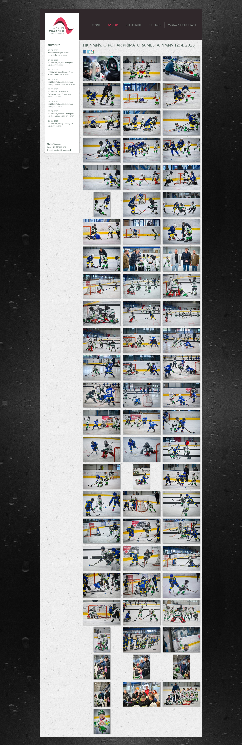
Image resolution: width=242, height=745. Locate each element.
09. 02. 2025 (60, 104)
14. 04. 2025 (60, 72)
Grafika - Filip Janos (156, 740)
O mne (96, 25)
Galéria (113, 25)
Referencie (134, 25)
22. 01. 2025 (61, 113)
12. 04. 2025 (61, 82)
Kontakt (155, 25)
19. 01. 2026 (58, 52)
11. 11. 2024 (60, 123)
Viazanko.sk (121, 740)
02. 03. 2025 (59, 93)
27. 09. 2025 (60, 62)
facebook (191, 740)
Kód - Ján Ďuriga (174, 740)
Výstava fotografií (182, 25)
